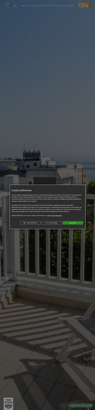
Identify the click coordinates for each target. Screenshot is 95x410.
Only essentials (51, 223)
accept (73, 223)
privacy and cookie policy (54, 215)
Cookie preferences (30, 223)
